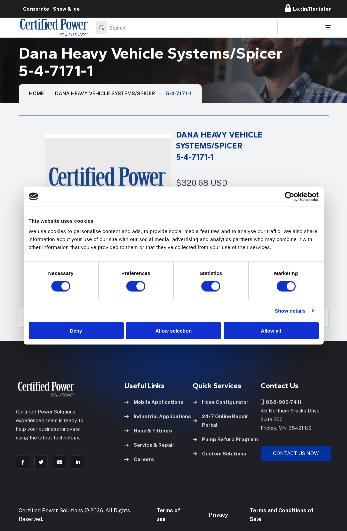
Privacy (218, 515)
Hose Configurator (221, 402)
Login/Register (308, 8)
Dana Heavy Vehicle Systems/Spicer (105, 93)
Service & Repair (149, 445)
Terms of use (168, 514)
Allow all (271, 331)
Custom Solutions (219, 453)
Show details (290, 310)
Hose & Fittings (148, 430)
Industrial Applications (157, 416)
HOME (36, 93)
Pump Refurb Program (225, 439)
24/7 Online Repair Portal (220, 420)
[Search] (192, 27)
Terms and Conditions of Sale (282, 514)
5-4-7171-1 (178, 93)
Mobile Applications (153, 402)
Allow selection (173, 331)
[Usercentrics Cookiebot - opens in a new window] (289, 196)
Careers (139, 459)
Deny (76, 331)
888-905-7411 (281, 402)
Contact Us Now (296, 453)
